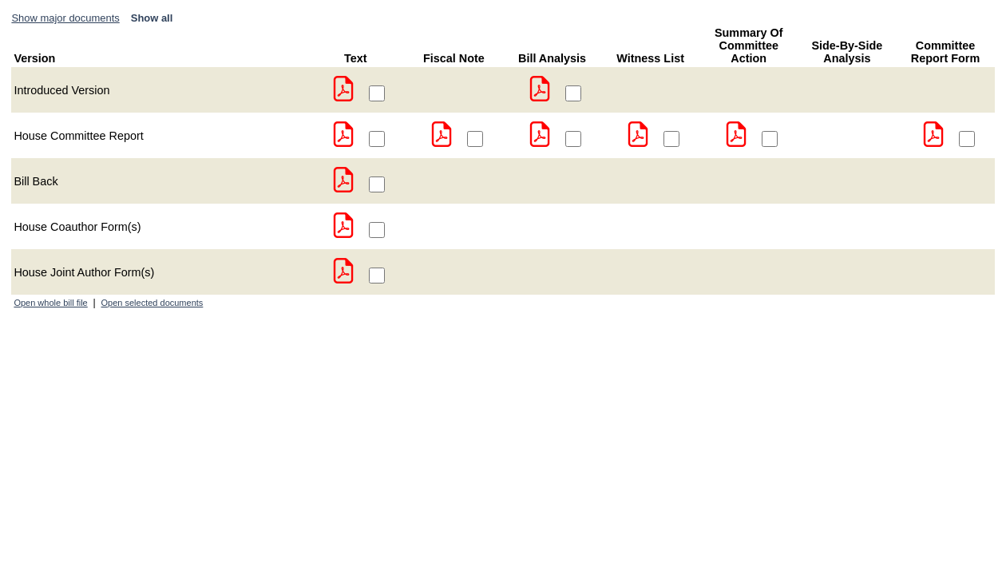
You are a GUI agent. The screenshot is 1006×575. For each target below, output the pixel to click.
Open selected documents (152, 302)
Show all (152, 18)
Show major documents (65, 18)
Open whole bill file (50, 302)
